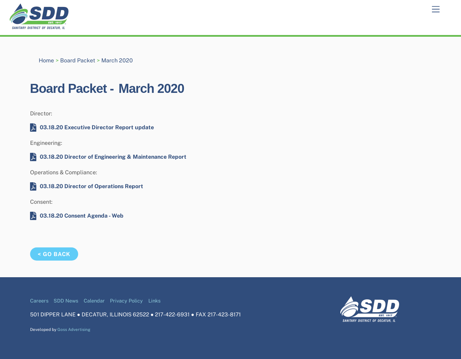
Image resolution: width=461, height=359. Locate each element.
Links (154, 301)
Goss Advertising (73, 329)
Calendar (94, 301)
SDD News (66, 301)
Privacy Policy (126, 301)
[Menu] (436, 9)
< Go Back (54, 254)
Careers (39, 301)
